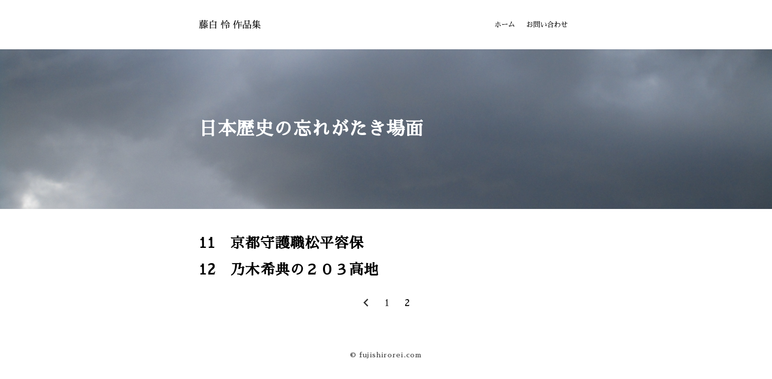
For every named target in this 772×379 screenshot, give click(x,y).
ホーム (504, 24)
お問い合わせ (547, 24)
